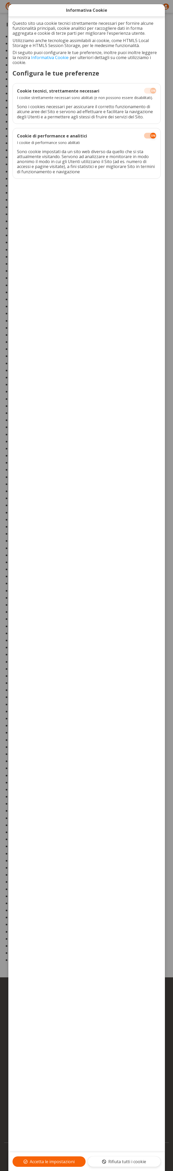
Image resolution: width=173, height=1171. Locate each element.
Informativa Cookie (50, 57)
